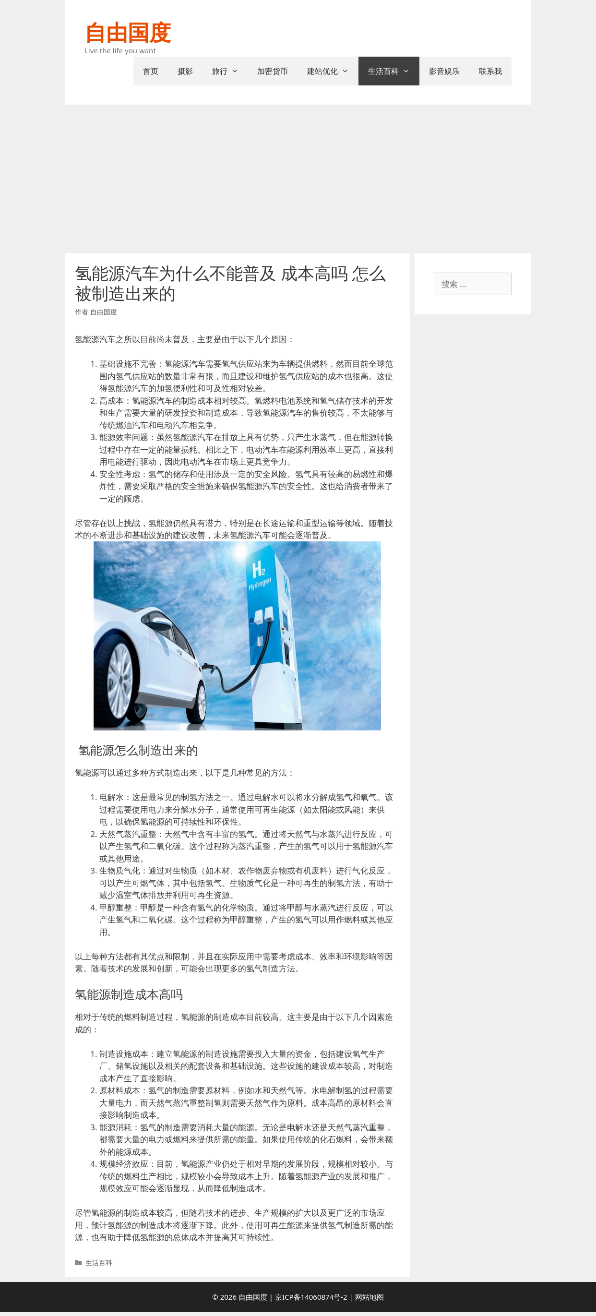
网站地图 (369, 1297)
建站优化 (332, 71)
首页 (150, 71)
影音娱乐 (444, 71)
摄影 (185, 71)
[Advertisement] (298, 176)
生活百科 (393, 71)
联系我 (490, 71)
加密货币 (272, 71)
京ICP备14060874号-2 (311, 1297)
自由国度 (127, 32)
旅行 (230, 71)
